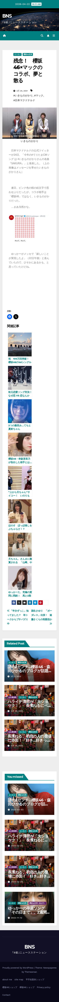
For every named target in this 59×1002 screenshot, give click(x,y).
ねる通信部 (12, 697)
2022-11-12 (16, 918)
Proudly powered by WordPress (18, 968)
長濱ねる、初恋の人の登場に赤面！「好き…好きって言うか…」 (29, 740)
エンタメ (17, 54)
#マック (38, 95)
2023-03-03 (17, 810)
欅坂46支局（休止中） (37, 903)
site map (18, 979)
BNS (7, 16)
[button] (42, 35)
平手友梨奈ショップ (35, 979)
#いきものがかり (23, 95)
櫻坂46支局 (28, 54)
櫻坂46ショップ (9, 987)
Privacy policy (44, 987)
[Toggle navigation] (54, 35)
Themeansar (31, 972)
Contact (6, 995)
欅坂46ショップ (27, 987)
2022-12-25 (17, 846)
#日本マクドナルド (24, 100)
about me (7, 979)
